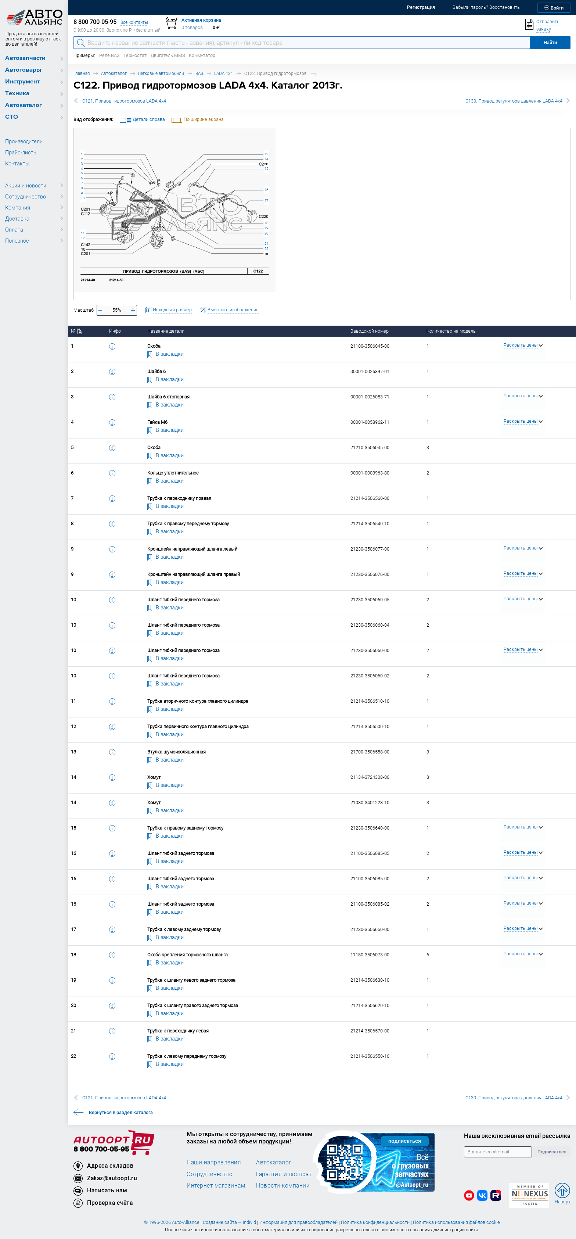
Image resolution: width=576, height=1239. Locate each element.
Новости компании (283, 1185)
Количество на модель (451, 331)
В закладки (165, 353)
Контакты (17, 163)
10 (82, 198)
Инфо (115, 331)
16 (266, 189)
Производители (24, 141)
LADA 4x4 (223, 73)
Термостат (135, 55)
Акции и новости (25, 185)
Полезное (17, 240)
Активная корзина (201, 20)
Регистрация (421, 7)
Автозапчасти (25, 58)
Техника (17, 93)
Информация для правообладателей (298, 1222)
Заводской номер (369, 331)
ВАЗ (199, 73)
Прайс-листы (21, 152)
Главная (81, 73)
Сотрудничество (25, 196)
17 (266, 200)
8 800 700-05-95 (101, 1149)
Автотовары (23, 70)
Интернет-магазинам (216, 1185)
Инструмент (22, 82)
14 (266, 159)
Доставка (17, 218)
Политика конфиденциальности (375, 1222)
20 (266, 233)
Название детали (165, 331)
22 (266, 248)
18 (266, 223)
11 (82, 233)
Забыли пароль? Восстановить (486, 7)
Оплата (14, 229)
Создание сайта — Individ (229, 1222)
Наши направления (214, 1162)
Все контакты (134, 22)
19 (266, 228)
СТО (11, 117)
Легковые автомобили (161, 73)
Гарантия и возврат (284, 1174)
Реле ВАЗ (109, 55)
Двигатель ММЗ (168, 55)
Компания (17, 207)
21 (266, 243)
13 (266, 154)
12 (82, 238)
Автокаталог (23, 105)
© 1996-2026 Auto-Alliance (171, 1222)
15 (266, 168)
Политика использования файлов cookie (456, 1222)
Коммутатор (202, 55)
